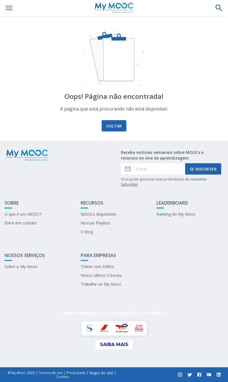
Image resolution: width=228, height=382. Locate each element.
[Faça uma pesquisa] (218, 7)
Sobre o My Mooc (21, 266)
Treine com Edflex (97, 266)
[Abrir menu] (9, 7)
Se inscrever (203, 169)
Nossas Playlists (95, 223)
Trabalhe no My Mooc (101, 284)
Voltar (114, 126)
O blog (87, 231)
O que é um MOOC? (23, 214)
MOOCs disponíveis (98, 214)
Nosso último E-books (101, 275)
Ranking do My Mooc (176, 214)
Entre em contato (21, 223)
